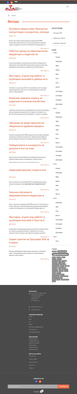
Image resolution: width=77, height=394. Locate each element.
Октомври (59, 95)
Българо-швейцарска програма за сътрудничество (36, 329)
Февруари (59, 61)
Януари (58, 57)
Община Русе (33, 345)
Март (57, 65)
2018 (55, 53)
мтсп (30, 316)
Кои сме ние (32, 356)
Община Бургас (33, 338)
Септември (59, 91)
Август (58, 87)
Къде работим (33, 362)
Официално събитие (59, 38)
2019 (55, 164)
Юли (57, 83)
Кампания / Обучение (59, 43)
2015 (55, 237)
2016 (55, 198)
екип (30, 324)
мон (30, 319)
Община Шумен (33, 349)
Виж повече (45, 48)
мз (30, 322)
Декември (59, 104)
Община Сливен (33, 347)
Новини (14, 15)
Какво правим (33, 359)
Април (58, 70)
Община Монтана (34, 341)
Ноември (59, 100)
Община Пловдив (34, 343)
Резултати (32, 365)
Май (57, 74)
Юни (57, 78)
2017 (55, 108)
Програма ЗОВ (57, 33)
